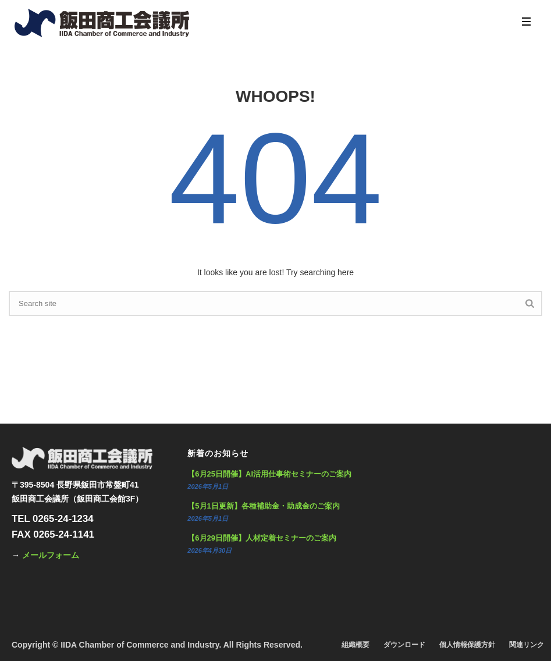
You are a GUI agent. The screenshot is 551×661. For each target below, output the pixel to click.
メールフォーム (50, 555)
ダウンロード (404, 645)
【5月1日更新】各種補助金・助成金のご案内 (263, 506)
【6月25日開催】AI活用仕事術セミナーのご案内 (269, 474)
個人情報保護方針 (467, 645)
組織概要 (355, 645)
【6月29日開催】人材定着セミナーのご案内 (261, 538)
